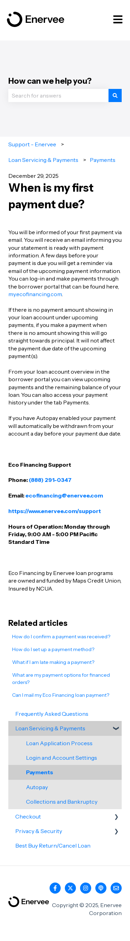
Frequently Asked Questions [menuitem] (51, 713)
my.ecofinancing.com (35, 294)
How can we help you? (50, 81)
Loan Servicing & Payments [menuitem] (50, 728)
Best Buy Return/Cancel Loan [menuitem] (52, 845)
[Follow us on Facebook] (55, 888)
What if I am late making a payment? (53, 662)
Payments (102, 159)
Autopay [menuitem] (37, 787)
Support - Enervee (32, 144)
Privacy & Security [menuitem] (38, 831)
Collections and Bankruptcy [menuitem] (61, 801)
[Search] (115, 95)
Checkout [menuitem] (28, 816)
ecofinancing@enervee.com (64, 495)
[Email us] (116, 888)
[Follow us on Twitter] (70, 888)
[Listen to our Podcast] (100, 888)
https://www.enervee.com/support (54, 511)
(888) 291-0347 (50, 479)
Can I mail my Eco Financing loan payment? (60, 695)
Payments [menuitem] (39, 772)
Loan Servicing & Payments (43, 159)
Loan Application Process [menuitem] (59, 743)
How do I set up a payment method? (53, 649)
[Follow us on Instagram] (85, 888)
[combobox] (58, 95)
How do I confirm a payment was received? (61, 636)
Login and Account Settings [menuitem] (61, 757)
